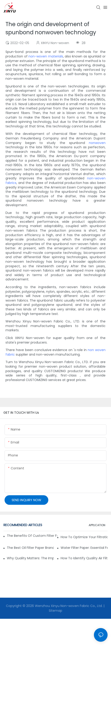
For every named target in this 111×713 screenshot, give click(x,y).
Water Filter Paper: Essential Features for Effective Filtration (84, 547)
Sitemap (55, 610)
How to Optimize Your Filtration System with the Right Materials (84, 537)
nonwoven (97, 143)
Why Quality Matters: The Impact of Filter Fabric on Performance (30, 558)
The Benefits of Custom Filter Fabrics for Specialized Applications (32, 535)
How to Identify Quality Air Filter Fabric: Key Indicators (84, 558)
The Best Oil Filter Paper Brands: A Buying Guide (30, 547)
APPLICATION (97, 525)
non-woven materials (45, 56)
